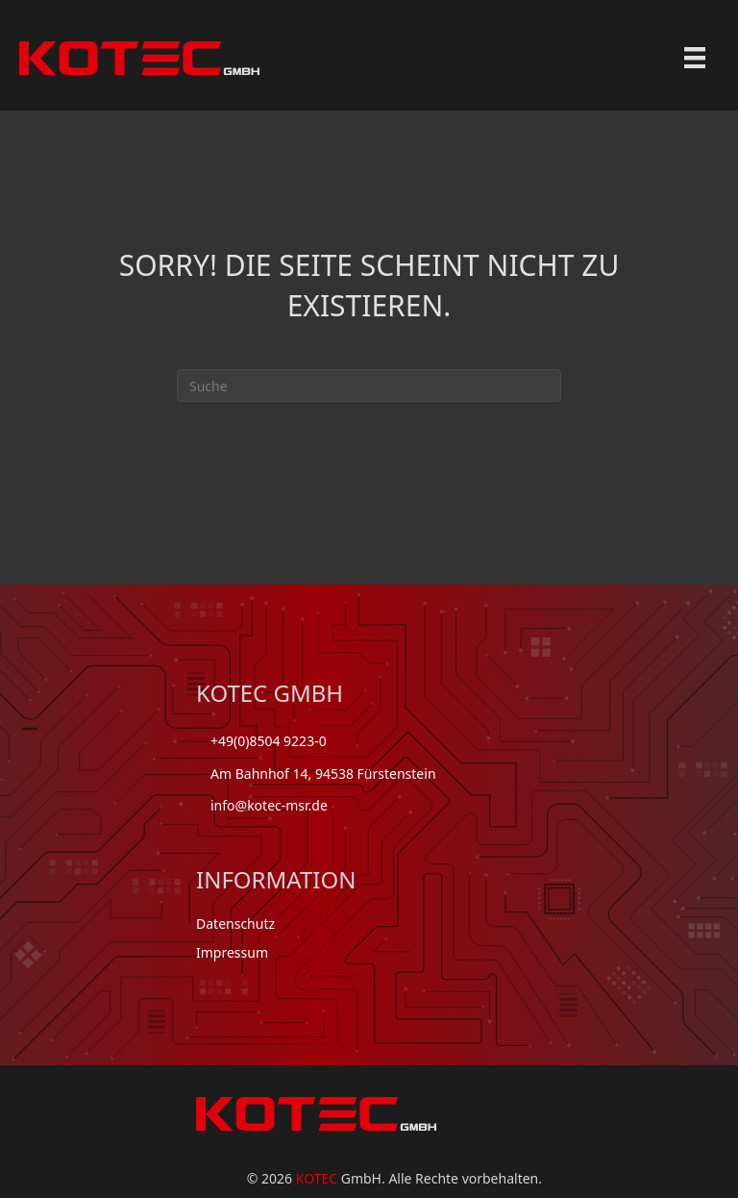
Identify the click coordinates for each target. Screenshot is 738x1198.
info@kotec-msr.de (269, 805)
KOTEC (316, 1178)
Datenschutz (235, 923)
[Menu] (695, 58)
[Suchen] (369, 385)
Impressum (232, 952)
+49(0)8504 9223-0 (268, 741)
